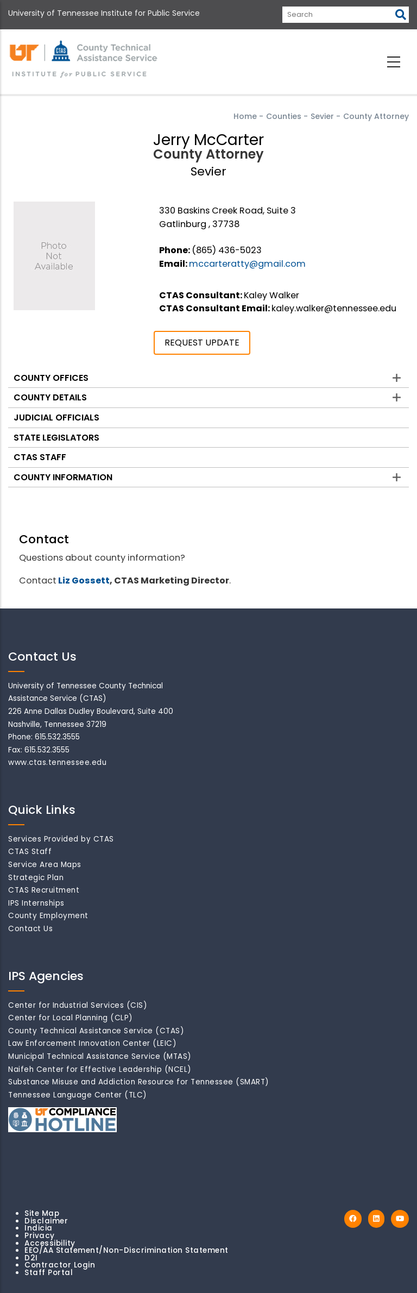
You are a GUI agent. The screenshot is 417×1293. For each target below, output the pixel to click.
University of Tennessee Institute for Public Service (104, 13)
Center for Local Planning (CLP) (70, 1018)
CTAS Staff (40, 457)
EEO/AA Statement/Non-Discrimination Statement (126, 1250)
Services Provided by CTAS (61, 839)
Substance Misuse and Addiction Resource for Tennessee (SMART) (138, 1082)
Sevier (322, 116)
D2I (31, 1258)
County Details (50, 397)
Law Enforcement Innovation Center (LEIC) (92, 1043)
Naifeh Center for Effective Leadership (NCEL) (100, 1069)
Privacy (39, 1236)
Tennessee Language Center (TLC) (77, 1095)
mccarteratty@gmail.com (247, 264)
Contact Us (30, 929)
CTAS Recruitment (43, 890)
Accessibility (49, 1243)
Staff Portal (48, 1272)
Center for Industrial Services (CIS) (77, 1005)
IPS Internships (36, 903)
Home (245, 116)
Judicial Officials (56, 417)
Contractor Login (59, 1265)
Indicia (38, 1228)
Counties (283, 116)
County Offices (51, 378)
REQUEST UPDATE (202, 342)
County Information (63, 477)
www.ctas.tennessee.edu (57, 762)
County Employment (48, 916)
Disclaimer (46, 1221)
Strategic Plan (36, 878)
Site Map (41, 1213)
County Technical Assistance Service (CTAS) (96, 1031)
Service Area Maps (44, 864)
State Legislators (56, 437)
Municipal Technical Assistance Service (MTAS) (100, 1056)
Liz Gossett (84, 580)
